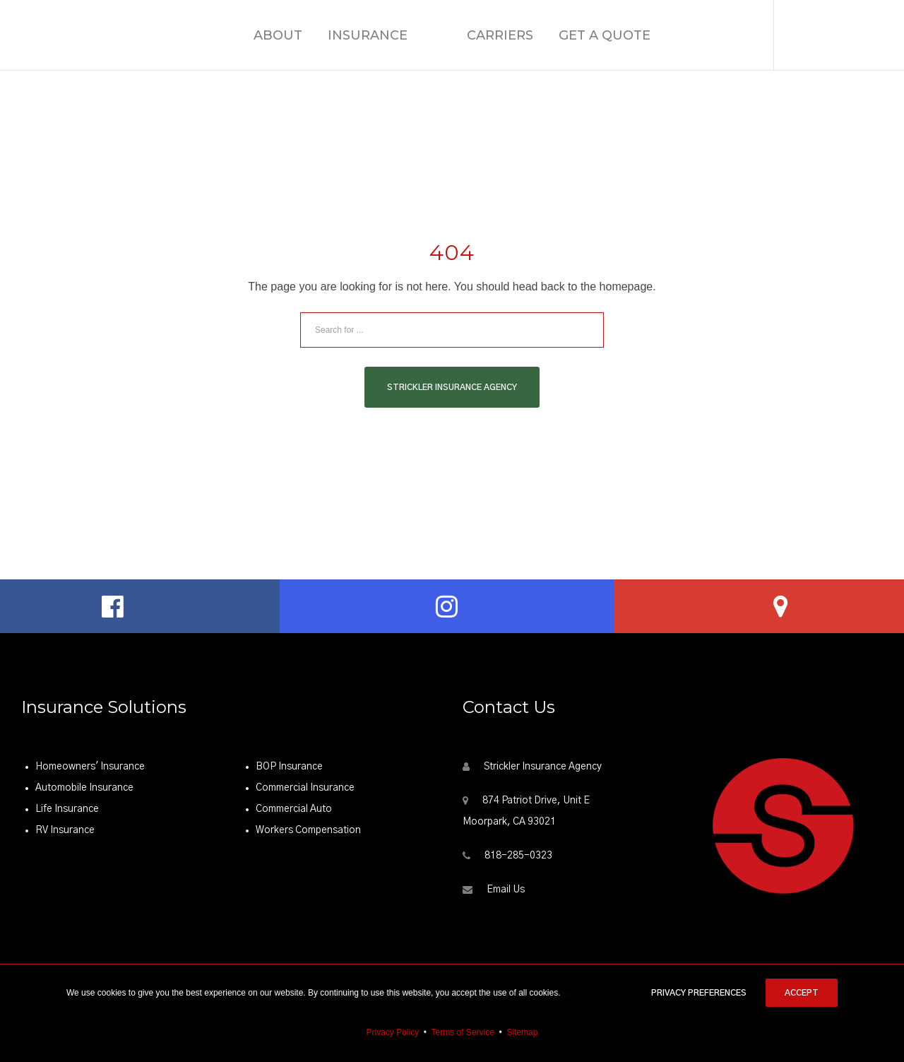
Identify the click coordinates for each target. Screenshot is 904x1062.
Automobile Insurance (84, 788)
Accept (802, 993)
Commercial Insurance (305, 788)
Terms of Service (463, 1032)
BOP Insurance (289, 767)
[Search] (586, 330)
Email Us (506, 890)
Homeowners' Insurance (90, 767)
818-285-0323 (518, 856)
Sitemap (521, 1032)
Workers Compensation (308, 830)
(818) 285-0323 (839, 34)
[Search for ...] (452, 330)
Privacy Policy (393, 1032)
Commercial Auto (294, 809)
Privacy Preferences (699, 993)
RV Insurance (65, 830)
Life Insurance (67, 809)
